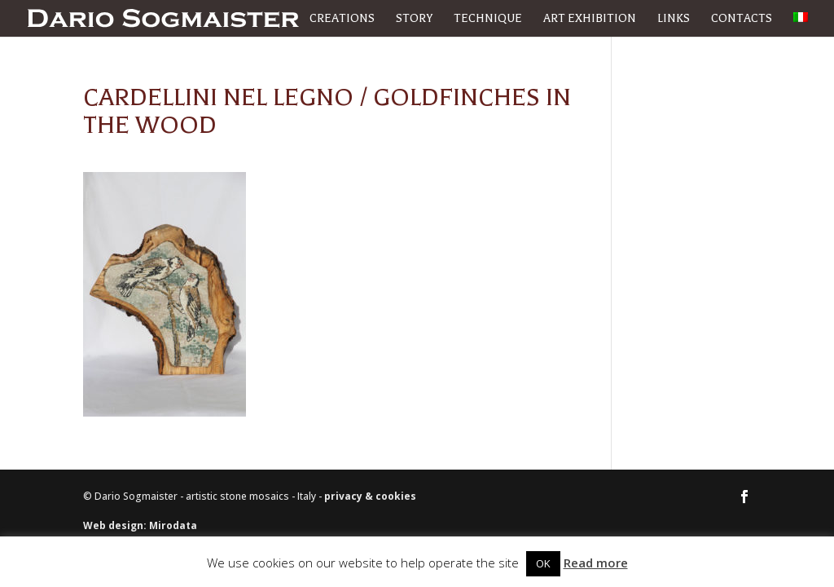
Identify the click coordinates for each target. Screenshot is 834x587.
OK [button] (543, 563)
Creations (342, 19)
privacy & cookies (370, 496)
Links (673, 19)
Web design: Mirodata (140, 525)
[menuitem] (800, 24)
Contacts (741, 19)
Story (414, 19)
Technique (488, 19)
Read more (596, 562)
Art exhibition (589, 19)
